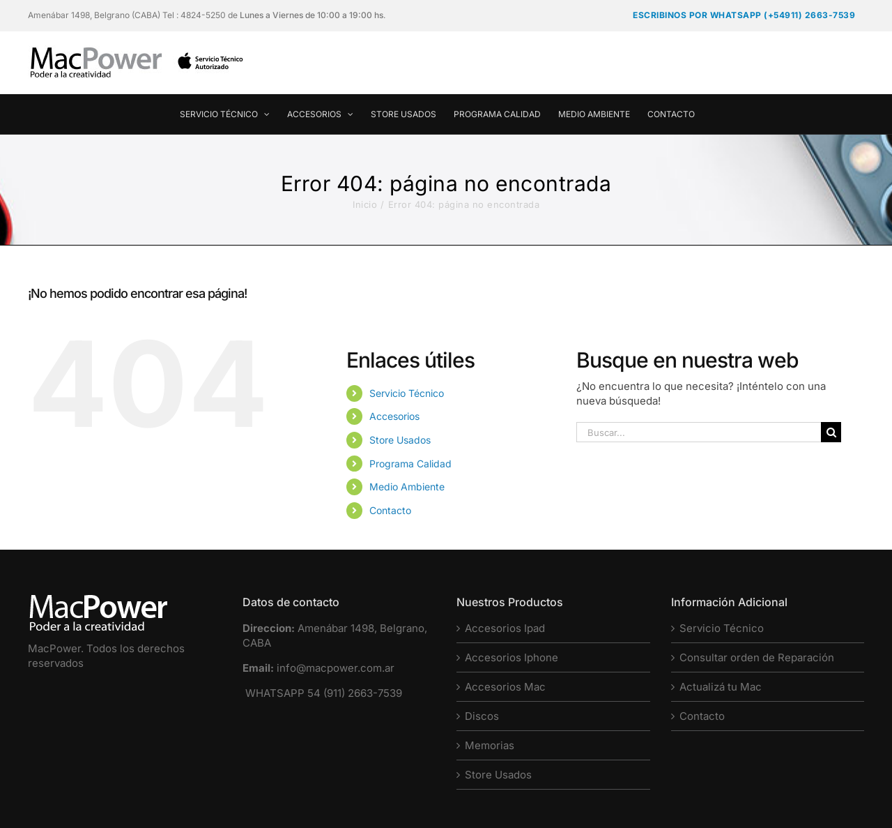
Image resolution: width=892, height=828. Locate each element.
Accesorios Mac (505, 686)
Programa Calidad (410, 463)
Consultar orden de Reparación (756, 657)
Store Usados (400, 440)
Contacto (390, 510)
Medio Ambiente (407, 486)
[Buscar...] (698, 432)
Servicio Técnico (406, 393)
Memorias (489, 745)
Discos (482, 716)
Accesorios (394, 416)
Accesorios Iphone (511, 657)
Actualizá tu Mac (720, 686)
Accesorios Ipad (505, 628)
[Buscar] (831, 432)
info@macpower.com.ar (335, 668)
